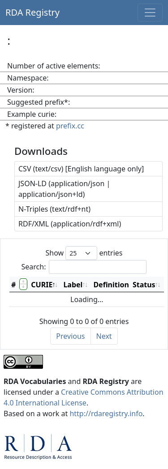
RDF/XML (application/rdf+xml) (69, 224)
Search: (84, 267)
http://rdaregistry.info (105, 413)
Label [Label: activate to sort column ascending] (72, 285)
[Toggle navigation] (150, 12)
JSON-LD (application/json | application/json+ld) (64, 189)
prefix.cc (70, 126)
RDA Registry (32, 12)
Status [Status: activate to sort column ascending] (144, 285)
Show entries (83, 253)
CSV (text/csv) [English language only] (81, 169)
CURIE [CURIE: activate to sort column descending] (41, 285)
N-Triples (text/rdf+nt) (54, 209)
